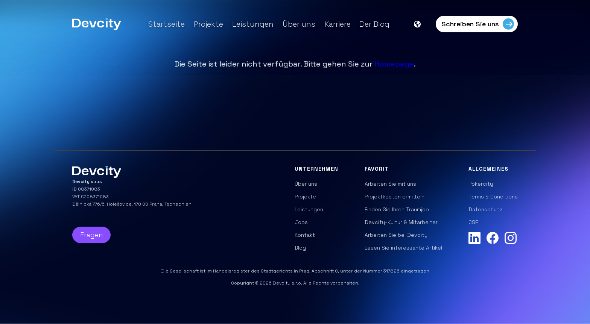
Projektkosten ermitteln (394, 197)
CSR (473, 222)
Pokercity (480, 184)
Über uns (299, 24)
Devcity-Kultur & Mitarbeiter (401, 222)
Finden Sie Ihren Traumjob (397, 209)
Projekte (208, 24)
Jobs (301, 222)
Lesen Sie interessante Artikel (403, 248)
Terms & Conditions (493, 197)
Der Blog (374, 24)
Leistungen (253, 24)
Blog (300, 248)
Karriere (337, 24)
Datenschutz (485, 209)
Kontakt (305, 235)
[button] (421, 24)
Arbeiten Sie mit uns (390, 184)
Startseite (166, 24)
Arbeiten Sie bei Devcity (396, 235)
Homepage (394, 64)
